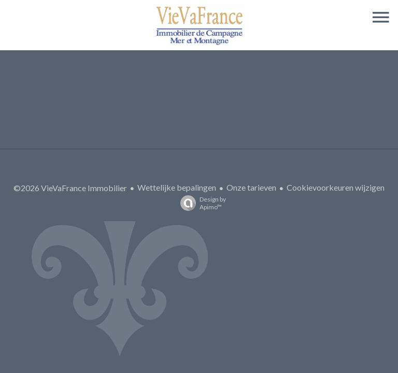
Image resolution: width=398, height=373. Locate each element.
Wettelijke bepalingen (176, 187)
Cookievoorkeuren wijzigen (336, 187)
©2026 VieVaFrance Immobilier (70, 188)
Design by (200, 203)
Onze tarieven (251, 187)
